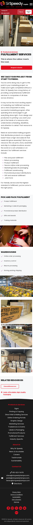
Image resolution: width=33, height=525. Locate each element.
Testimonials (17, 457)
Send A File (28, 11)
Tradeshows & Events (16, 427)
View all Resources (10, 386)
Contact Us (16, 466)
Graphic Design (16, 421)
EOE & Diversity (16, 499)
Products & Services (10, 52)
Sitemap (16, 502)
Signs (16, 408)
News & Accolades (16, 451)
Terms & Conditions (16, 494)
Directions (16, 483)
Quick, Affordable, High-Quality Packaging (14, 393)
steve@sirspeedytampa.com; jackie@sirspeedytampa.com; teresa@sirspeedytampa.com (15, 478)
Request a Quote (21, 11)
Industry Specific (16, 439)
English (25, 4)
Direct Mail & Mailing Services (16, 414)
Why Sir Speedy (16, 448)
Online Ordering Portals (16, 418)
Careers (16, 454)
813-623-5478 (5, 13)
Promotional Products (16, 433)
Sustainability (16, 461)
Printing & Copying (16, 411)
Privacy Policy (16, 492)
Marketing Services (16, 424)
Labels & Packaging (16, 430)
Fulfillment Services (16, 436)
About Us (16, 445)
